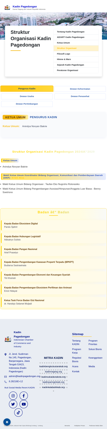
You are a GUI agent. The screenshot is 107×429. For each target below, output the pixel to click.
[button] (40, 362)
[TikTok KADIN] (18, 412)
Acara (75, 366)
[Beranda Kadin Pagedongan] (24, 8)
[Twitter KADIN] (13, 404)
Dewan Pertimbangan (27, 104)
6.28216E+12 (16, 381)
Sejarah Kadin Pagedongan (70, 65)
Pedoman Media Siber (96, 425)
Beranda (67, 425)
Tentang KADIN (76, 342)
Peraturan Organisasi (67, 70)
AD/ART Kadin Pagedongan (70, 37)
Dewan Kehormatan (80, 89)
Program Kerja (76, 351)
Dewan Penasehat (80, 96)
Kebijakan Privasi (79, 425)
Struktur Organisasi (66, 48)
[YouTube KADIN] (24, 404)
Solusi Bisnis (95, 349)
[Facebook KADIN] (24, 396)
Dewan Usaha (27, 96)
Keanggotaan (96, 357)
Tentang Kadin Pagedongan (70, 31)
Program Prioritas (93, 342)
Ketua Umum (63, 43)
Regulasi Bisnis (76, 359)
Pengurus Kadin (27, 88)
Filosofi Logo (63, 54)
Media (92, 366)
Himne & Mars (64, 59)
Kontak (75, 371)
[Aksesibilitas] (7, 422)
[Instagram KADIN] (13, 396)
